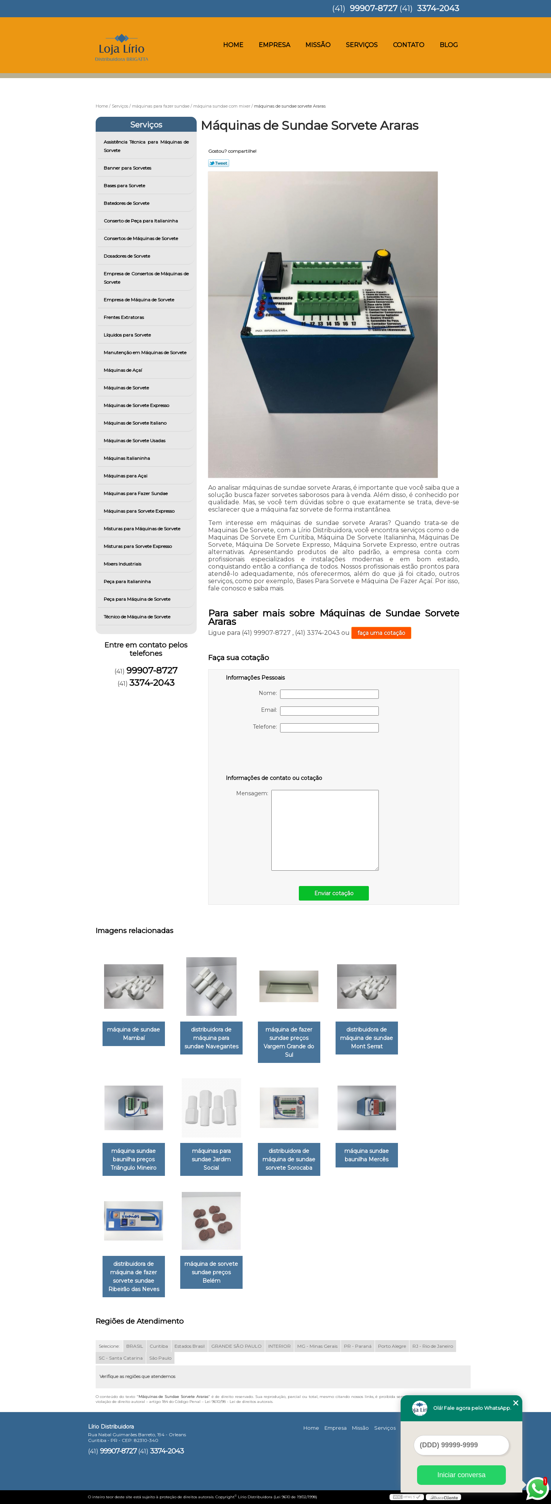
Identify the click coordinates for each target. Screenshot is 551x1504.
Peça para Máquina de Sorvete (137, 599)
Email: (320, 711)
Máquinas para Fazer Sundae (136, 493)
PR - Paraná (358, 1346)
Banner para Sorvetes (128, 168)
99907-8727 (374, 8)
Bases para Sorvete (125, 185)
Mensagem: (307, 830)
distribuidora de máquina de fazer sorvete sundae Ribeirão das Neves (133, 1276)
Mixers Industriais (123, 564)
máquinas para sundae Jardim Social (211, 1159)
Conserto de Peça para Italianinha (141, 221)
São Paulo (160, 1358)
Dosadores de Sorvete (127, 256)
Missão (318, 45)
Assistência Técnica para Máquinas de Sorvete (146, 146)
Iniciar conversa (461, 1475)
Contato (408, 45)
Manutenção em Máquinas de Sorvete (145, 352)
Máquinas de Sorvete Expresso (137, 405)
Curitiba (159, 1346)
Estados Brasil (189, 1346)
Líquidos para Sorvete (128, 335)
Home (233, 45)
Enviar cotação (334, 893)
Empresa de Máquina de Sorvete (139, 299)
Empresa (274, 45)
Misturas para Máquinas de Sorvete (142, 528)
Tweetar (218, 163)
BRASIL (134, 1346)
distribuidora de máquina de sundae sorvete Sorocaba (288, 1159)
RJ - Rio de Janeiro (432, 1346)
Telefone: (316, 727)
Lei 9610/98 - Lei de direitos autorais (238, 1401)
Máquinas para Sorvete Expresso (140, 511)
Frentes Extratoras (124, 317)
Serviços (362, 45)
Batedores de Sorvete (127, 203)
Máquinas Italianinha (127, 458)
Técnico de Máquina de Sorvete (137, 617)
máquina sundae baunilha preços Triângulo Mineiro (133, 1159)
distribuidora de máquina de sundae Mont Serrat (366, 1038)
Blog (449, 45)
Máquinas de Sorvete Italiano (136, 423)
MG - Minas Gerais (317, 1346)
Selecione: (109, 1346)
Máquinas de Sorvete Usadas (135, 440)
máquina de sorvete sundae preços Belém (211, 1272)
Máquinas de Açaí (123, 370)
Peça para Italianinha (128, 581)
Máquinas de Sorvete (127, 388)
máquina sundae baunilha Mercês (366, 1155)
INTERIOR (279, 1346)
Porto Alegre (392, 1346)
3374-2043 (438, 8)
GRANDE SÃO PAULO (236, 1346)
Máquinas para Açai (126, 476)
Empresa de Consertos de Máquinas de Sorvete (146, 278)
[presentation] (274, 755)
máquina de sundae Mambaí (133, 1033)
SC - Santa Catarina (121, 1358)
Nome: (319, 694)
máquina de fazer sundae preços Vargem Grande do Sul (289, 1042)
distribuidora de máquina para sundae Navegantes (211, 1038)
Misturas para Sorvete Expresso (138, 546)
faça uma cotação (381, 632)
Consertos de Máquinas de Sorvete (141, 238)
